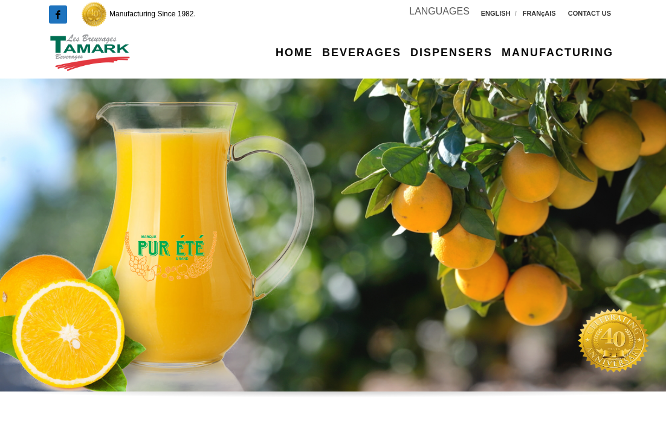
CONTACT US (589, 13)
